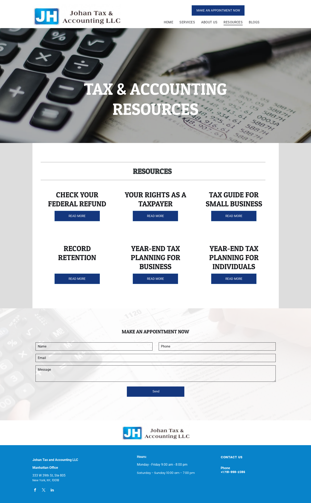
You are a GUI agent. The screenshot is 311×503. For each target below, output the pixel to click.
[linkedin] (52, 490)
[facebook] (35, 490)
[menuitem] (169, 22)
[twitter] (43, 490)
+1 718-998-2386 (233, 472)
